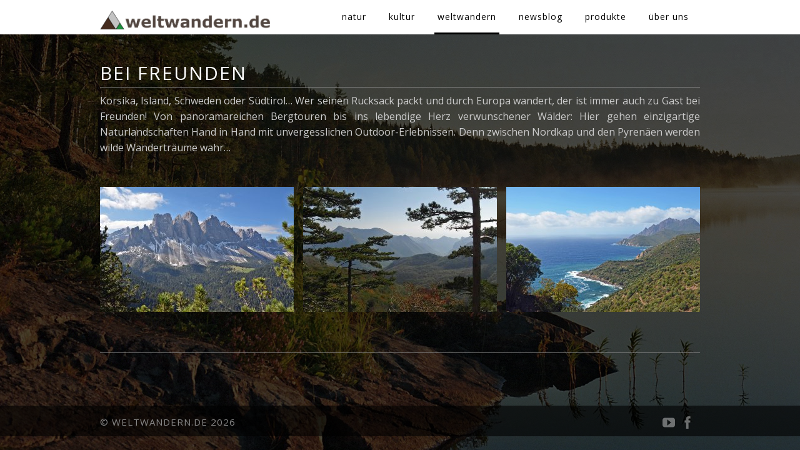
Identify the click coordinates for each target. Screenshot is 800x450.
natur (354, 16)
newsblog (540, 16)
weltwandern (467, 16)
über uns (669, 16)
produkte (605, 16)
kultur (402, 16)
